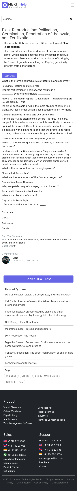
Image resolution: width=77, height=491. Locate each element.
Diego (16, 257)
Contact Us (45, 466)
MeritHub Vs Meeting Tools (51, 419)
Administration (11, 419)
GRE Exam (11, 375)
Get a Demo (9, 471)
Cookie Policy (41, 482)
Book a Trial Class (38, 279)
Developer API (45, 407)
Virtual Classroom (12, 407)
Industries (43, 415)
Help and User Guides (50, 440)
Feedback (44, 462)
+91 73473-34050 (15, 450)
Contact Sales (11, 463)
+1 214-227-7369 (14, 441)
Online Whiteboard (13, 411)
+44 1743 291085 (14, 445)
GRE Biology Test (14, 382)
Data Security (24, 482)
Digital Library (11, 415)
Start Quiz (10, 75)
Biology (25, 375)
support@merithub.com (51, 458)
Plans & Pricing (11, 467)
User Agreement (60, 482)
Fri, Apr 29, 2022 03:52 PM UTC (26, 260)
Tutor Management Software (18, 423)
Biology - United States (46, 375)
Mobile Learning (46, 411)
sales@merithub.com (14, 459)
